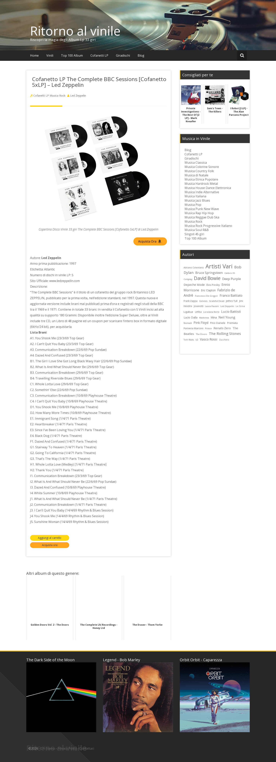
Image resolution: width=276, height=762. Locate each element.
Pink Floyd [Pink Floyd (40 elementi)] (201, 323)
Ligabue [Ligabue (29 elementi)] (188, 311)
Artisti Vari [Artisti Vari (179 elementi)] (218, 266)
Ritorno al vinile (75, 30)
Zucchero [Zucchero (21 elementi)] (224, 339)
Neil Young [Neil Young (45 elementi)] (227, 317)
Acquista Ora (149, 241)
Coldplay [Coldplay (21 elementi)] (188, 279)
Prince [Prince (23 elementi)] (208, 328)
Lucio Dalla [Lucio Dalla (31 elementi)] (190, 317)
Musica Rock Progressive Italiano (208, 226)
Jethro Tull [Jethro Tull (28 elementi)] (231, 301)
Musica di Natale (196, 175)
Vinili (49, 55)
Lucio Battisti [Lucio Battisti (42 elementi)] (231, 311)
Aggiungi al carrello (49, 538)
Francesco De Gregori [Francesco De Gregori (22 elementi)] (206, 295)
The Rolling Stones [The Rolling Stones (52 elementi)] (225, 333)
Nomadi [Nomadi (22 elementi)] (188, 323)
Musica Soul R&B (197, 230)
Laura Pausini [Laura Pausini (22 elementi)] (212, 306)
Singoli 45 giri (194, 234)
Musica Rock (57, 95)
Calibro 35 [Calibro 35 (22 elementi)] (229, 273)
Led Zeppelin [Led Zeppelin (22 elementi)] (227, 306)
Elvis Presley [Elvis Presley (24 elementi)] (213, 284)
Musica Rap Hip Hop (199, 213)
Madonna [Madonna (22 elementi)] (204, 317)
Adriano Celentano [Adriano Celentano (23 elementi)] (194, 267)
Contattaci (86, 748)
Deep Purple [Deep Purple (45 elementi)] (231, 279)
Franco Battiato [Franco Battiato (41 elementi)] (231, 295)
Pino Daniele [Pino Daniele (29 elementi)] (217, 323)
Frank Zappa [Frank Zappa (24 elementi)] (190, 300)
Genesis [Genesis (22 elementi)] (203, 301)
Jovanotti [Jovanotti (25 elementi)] (198, 306)
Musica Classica (196, 162)
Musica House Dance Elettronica (208, 188)
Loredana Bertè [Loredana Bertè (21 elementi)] (211, 312)
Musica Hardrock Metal (201, 184)
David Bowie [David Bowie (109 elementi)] (207, 278)
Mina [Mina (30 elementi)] (214, 317)
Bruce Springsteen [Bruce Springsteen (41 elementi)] (209, 273)
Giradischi (123, 55)
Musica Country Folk (199, 171)
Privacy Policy (67, 748)
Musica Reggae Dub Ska (202, 217)
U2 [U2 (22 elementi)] (197, 339)
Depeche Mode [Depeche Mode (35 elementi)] (194, 285)
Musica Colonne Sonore (202, 167)
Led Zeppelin (78, 95)
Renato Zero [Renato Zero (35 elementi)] (222, 328)
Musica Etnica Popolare (201, 179)
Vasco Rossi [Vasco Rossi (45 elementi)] (208, 339)
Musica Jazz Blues (197, 200)
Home (34, 55)
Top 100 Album (72, 55)
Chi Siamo (48, 748)
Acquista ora (50, 545)
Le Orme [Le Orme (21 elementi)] (240, 306)
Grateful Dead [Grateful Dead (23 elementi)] (216, 301)
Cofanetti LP (99, 55)
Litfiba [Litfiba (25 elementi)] (198, 311)
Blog (141, 55)
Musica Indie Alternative (202, 192)
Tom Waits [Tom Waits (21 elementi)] (189, 339)
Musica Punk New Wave (202, 209)
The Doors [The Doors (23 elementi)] (201, 334)
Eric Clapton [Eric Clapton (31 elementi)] (208, 290)
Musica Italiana (195, 196)
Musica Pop (193, 205)
